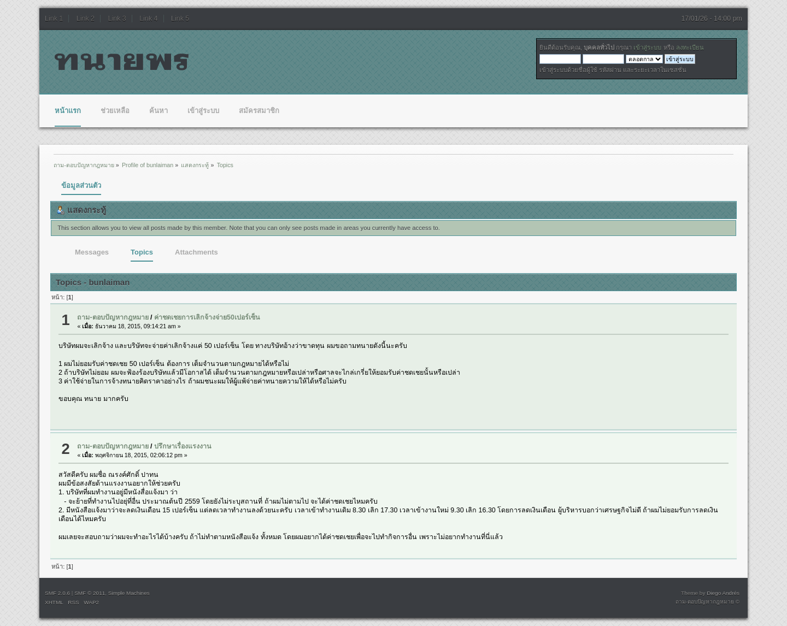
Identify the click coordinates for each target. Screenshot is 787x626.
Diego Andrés (723, 593)
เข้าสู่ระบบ (647, 47)
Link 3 (117, 18)
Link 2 (86, 18)
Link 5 (180, 18)
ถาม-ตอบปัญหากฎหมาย (112, 317)
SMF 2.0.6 (57, 593)
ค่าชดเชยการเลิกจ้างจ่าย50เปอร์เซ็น (207, 317)
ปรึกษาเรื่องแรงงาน (183, 446)
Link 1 (54, 18)
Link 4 (148, 18)
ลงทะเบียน (690, 47)
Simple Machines (129, 593)
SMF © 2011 (89, 593)
